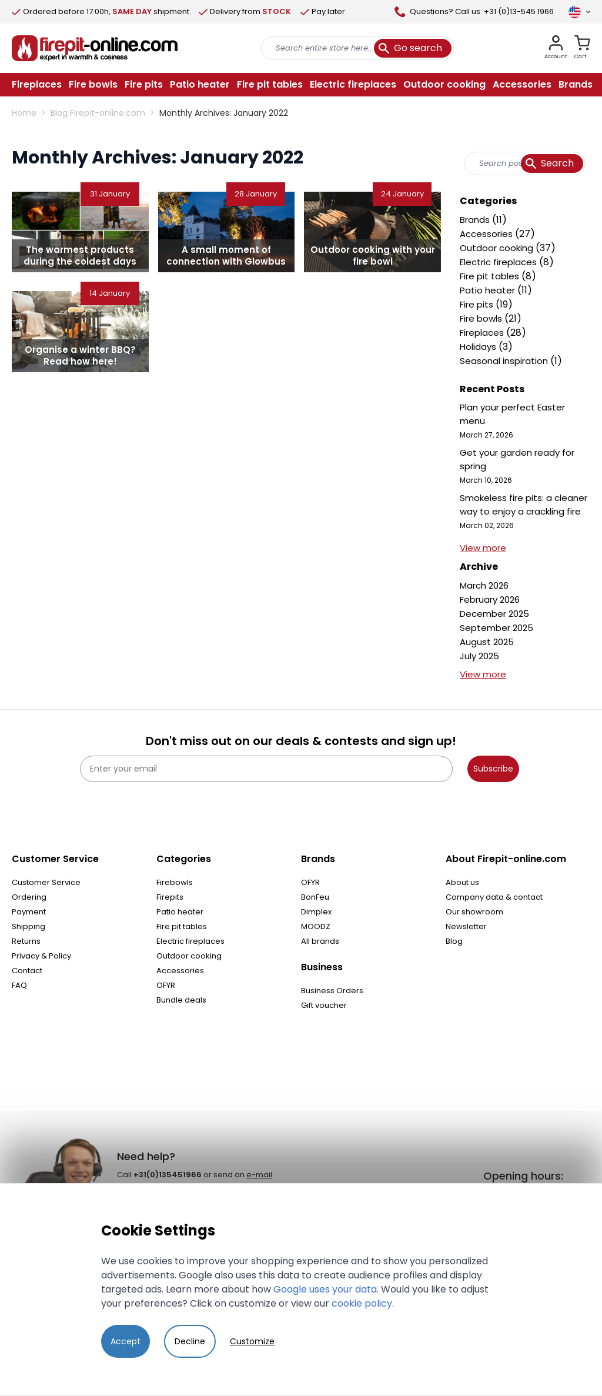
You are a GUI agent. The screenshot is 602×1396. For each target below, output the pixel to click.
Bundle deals (181, 1000)
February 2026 (490, 599)
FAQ (19, 985)
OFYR (165, 985)
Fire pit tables (490, 276)
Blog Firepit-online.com (98, 113)
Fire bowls (482, 318)
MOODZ (315, 926)
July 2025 (479, 656)
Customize (252, 1341)
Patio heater (488, 290)
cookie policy (362, 1303)
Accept (126, 1341)
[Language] (579, 12)
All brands (320, 941)
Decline (190, 1341)
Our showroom (474, 911)
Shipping (28, 926)
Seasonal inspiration (505, 361)
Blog (454, 941)
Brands (476, 219)
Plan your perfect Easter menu (512, 414)
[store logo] (95, 48)
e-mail (259, 1174)
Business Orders (332, 990)
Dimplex (316, 911)
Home (24, 113)
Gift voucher (324, 1005)
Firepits (169, 897)
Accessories (487, 234)
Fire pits (478, 304)
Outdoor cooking (498, 248)
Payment (29, 911)
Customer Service (46, 882)
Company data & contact (494, 897)
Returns (26, 941)
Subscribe (493, 768)
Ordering (29, 897)
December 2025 (494, 613)
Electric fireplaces (499, 262)
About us (462, 882)
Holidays (479, 346)
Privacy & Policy (41, 955)
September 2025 (496, 628)
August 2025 (487, 642)
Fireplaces (483, 332)
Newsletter (466, 926)
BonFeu (315, 897)
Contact (27, 970)
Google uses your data (325, 1289)
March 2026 (484, 585)
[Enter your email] (266, 769)
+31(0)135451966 (167, 1174)
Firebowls (174, 882)
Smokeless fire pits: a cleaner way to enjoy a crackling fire (523, 504)
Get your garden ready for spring (517, 459)
